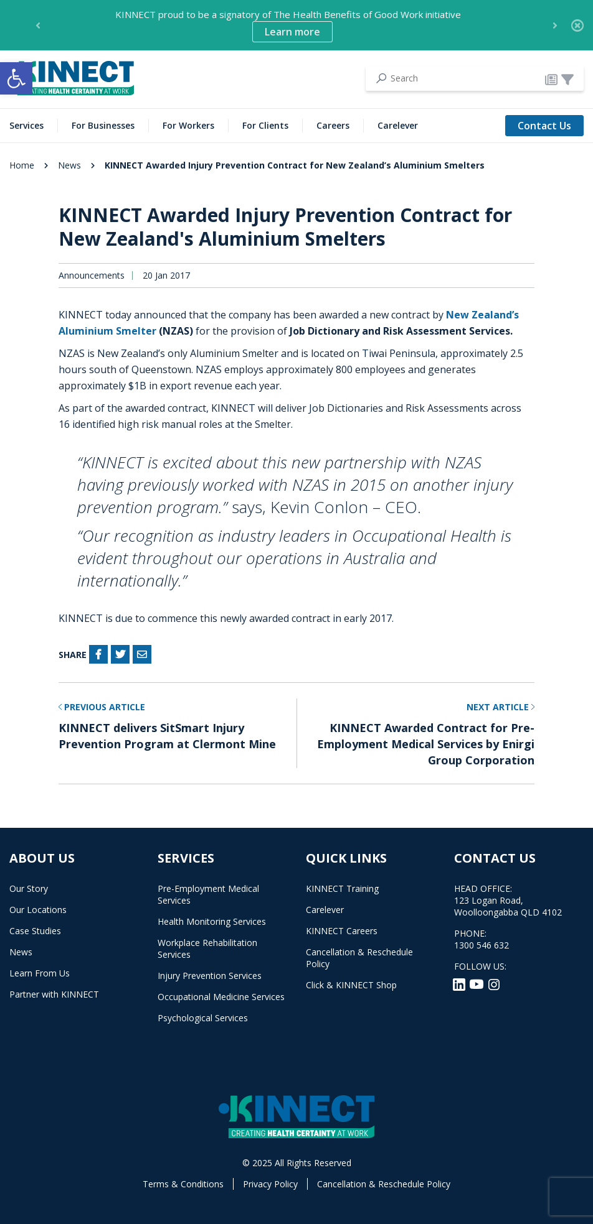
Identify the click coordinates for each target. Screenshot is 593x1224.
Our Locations (38, 910)
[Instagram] (493, 983)
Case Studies (35, 931)
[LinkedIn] (460, 983)
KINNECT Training (342, 888)
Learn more (292, 32)
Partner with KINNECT (54, 994)
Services (26, 125)
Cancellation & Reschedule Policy (359, 958)
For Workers (188, 125)
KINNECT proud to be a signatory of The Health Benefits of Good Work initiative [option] (288, 25)
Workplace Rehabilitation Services (207, 948)
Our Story (28, 888)
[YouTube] (477, 983)
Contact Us (544, 125)
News (69, 165)
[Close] (577, 25)
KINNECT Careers (341, 931)
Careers (332, 125)
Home (21, 165)
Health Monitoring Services (212, 921)
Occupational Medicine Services (221, 997)
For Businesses (103, 125)
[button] (16, 78)
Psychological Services (203, 1018)
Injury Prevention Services (210, 975)
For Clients (265, 125)
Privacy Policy (270, 1184)
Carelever (397, 125)
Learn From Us (39, 973)
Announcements (92, 275)
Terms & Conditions (183, 1184)
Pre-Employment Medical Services (208, 894)
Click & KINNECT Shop (351, 985)
